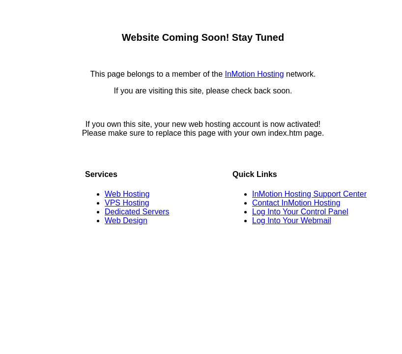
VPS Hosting (127, 203)
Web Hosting (127, 194)
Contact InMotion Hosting (296, 203)
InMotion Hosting (254, 74)
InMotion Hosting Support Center (309, 194)
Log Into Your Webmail (291, 220)
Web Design (126, 220)
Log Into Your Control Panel (300, 211)
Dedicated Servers (137, 211)
